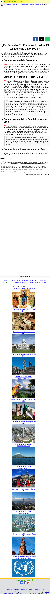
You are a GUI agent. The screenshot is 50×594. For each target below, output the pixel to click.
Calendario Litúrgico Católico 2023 (24, 288)
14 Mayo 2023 (33, 280)
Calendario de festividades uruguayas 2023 (23, 355)
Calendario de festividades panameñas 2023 (23, 512)
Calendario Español (6, 4)
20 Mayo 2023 (42, 282)
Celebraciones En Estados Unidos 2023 (23, 4)
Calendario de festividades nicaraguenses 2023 (23, 445)
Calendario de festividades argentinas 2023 (23, 422)
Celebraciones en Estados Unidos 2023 (24, 332)
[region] (25, 22)
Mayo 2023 (38, 4)
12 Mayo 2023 (16, 280)
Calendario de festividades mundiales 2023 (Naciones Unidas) (24, 557)
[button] (2, 1)
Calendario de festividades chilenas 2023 (23, 490)
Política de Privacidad (12, 589)
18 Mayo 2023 (25, 282)
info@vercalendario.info (37, 589)
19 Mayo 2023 (34, 282)
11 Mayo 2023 (7, 280)
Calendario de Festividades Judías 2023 (23, 310)
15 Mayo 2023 (42, 280)
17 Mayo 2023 (17, 282)
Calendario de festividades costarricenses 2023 (23, 377)
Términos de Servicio (24, 589)
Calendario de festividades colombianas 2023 (23, 467)
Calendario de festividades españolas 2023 (24, 534)
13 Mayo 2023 (24, 280)
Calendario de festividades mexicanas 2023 (23, 400)
